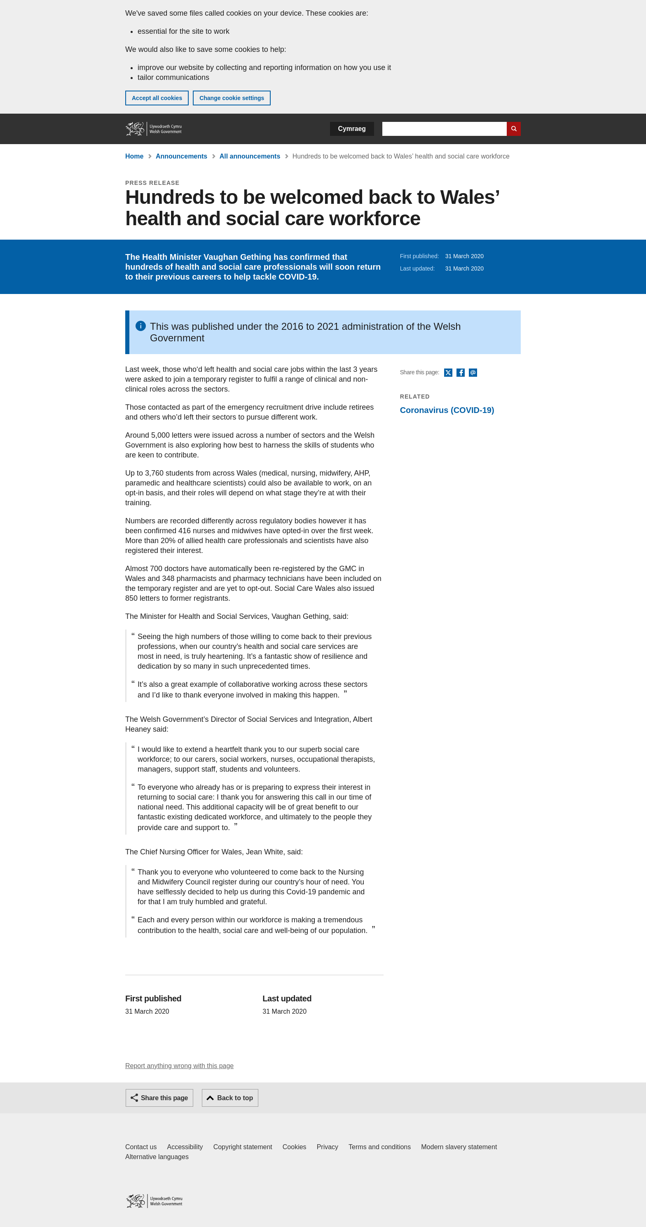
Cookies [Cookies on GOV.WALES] (295, 1146)
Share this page (164, 1097)
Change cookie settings (231, 98)
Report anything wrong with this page (179, 1065)
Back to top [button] (235, 1097)
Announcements (181, 156)
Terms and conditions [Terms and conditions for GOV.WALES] (380, 1146)
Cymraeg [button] (352, 128)
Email (473, 373)
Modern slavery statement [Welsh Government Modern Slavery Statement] (459, 1146)
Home (134, 156)
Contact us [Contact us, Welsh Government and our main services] (141, 1146)
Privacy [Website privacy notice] (327, 1146)
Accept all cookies (157, 98)
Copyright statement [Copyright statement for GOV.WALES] (242, 1146)
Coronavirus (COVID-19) (447, 410)
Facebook (460, 373)
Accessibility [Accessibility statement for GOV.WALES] (185, 1146)
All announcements (250, 156)
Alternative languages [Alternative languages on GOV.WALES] (157, 1156)
